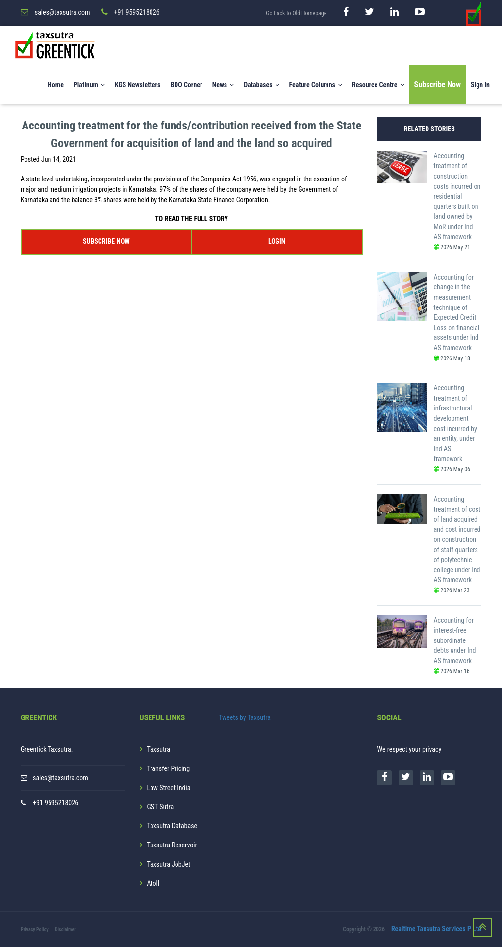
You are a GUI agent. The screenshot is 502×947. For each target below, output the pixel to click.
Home (56, 85)
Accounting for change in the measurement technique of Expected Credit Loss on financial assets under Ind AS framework (456, 312)
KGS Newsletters (138, 85)
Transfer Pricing (168, 768)
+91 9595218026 (55, 803)
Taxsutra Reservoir (172, 845)
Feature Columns (315, 85)
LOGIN (276, 241)
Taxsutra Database (172, 826)
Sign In (480, 85)
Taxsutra (158, 749)
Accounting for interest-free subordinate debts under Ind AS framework (455, 640)
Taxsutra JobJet (169, 864)
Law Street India (169, 788)
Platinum (89, 85)
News (223, 85)
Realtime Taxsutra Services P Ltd (436, 929)
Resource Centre (378, 85)
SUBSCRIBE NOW (106, 241)
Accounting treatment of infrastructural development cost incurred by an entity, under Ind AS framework (455, 423)
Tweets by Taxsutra (245, 717)
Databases (261, 85)
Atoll (153, 883)
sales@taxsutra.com (60, 778)
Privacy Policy (35, 929)
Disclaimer (65, 929)
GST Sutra (160, 807)
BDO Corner (186, 85)
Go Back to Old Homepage (296, 13)
